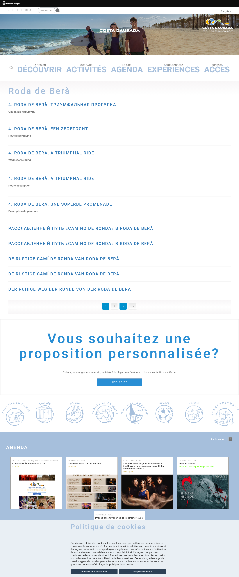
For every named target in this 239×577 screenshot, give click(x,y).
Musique (72, 481)
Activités (86, 69)
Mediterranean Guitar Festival (85, 478)
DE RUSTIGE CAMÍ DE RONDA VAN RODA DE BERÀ (99, 273)
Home (11, 67)
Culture (16, 481)
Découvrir (39, 69)
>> (132, 321)
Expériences (173, 69)
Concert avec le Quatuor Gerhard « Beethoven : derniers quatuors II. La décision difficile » (143, 481)
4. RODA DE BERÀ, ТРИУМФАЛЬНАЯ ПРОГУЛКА (96, 104)
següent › (230, 454)
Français (226, 11)
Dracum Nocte (186, 478)
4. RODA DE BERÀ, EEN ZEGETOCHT (73, 128)
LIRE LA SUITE (119, 397)
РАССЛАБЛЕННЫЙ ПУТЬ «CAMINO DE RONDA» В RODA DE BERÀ (116, 231)
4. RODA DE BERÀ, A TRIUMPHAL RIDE (78, 178)
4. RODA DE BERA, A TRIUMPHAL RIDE (78, 152)
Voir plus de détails (142, 571)
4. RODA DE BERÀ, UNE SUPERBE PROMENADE (93, 203)
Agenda (127, 69)
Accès (217, 69)
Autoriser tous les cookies (94, 571)
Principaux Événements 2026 (28, 478)
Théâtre (182, 481)
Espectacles (207, 481)
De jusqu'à (35, 475)
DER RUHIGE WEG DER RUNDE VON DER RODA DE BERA (108, 303)
